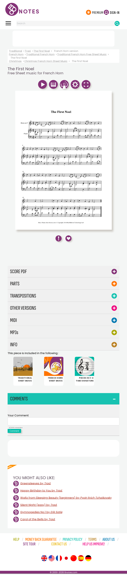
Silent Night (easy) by (38, 506)
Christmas (15, 61)
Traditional (15, 51)
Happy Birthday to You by (41, 492)
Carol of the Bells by (37, 520)
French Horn (16, 54)
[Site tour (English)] (44, 559)
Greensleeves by (35, 485)
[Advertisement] (63, 38)
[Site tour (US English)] (51, 559)
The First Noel (42, 51)
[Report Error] (58, 238)
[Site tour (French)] (58, 559)
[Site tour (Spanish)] (81, 559)
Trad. (28, 51)
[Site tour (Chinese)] (73, 559)
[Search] (117, 23)
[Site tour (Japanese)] (66, 559)
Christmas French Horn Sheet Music (45, 61)
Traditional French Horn (40, 54)
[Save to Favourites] (68, 238)
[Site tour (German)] (88, 559)
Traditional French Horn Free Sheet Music (82, 54)
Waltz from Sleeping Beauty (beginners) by (65, 499)
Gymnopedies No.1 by (41, 513)
